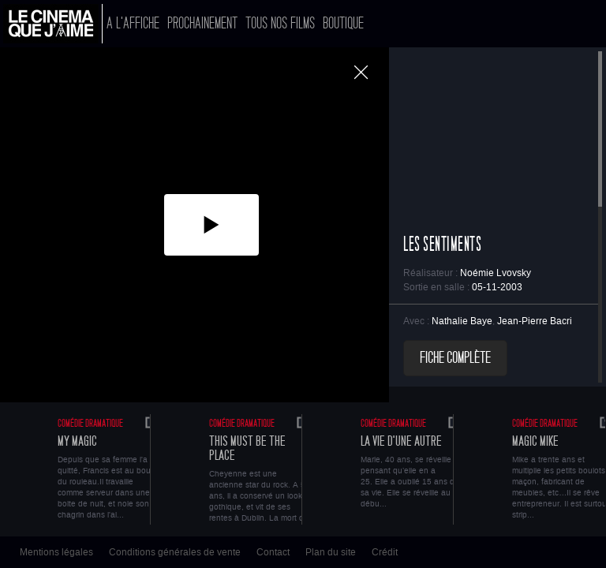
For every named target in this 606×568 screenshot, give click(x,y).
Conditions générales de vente (175, 552)
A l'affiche (133, 23)
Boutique (343, 23)
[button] (211, 225)
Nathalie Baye (462, 321)
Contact (273, 552)
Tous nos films (280, 23)
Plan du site (330, 552)
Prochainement (202, 23)
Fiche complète (455, 358)
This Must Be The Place (247, 448)
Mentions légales (56, 552)
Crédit (385, 552)
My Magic (77, 441)
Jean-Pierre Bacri (534, 321)
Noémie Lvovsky (495, 272)
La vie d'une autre (401, 441)
